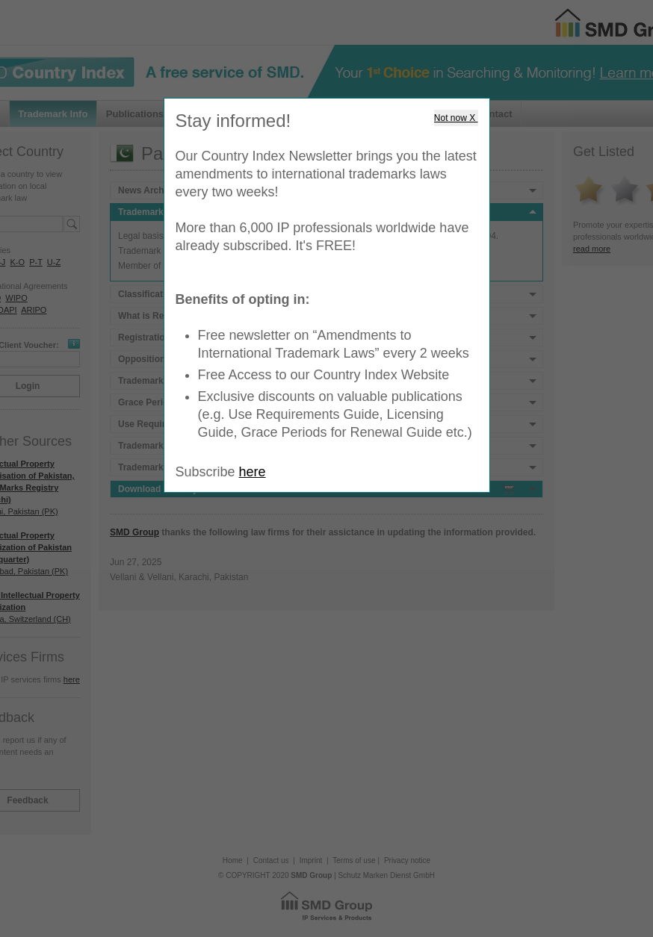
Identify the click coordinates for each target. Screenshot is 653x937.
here (252, 471)
